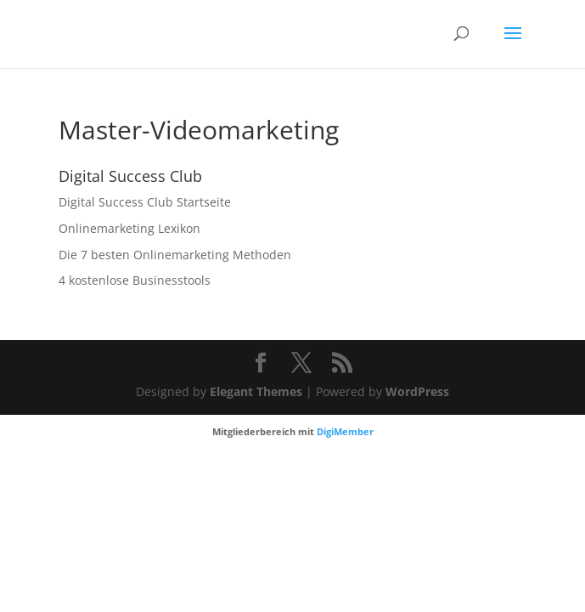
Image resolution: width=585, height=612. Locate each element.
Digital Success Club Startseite (145, 202)
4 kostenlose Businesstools (135, 280)
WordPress (417, 391)
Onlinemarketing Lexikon (129, 228)
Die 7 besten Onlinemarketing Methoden (175, 254)
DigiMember (345, 431)
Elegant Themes (256, 391)
